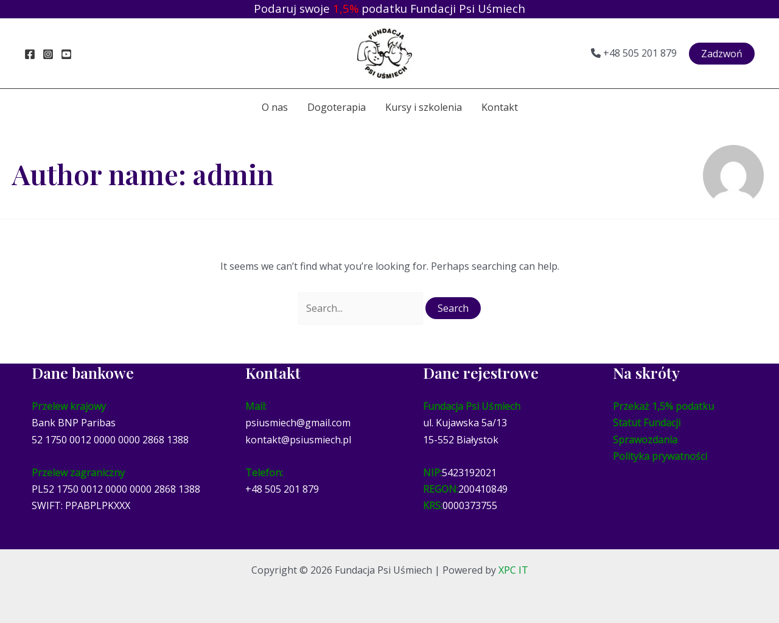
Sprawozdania (645, 439)
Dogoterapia (336, 107)
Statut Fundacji (646, 422)
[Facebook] (29, 54)
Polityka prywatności (660, 456)
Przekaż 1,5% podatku (663, 406)
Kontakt (499, 107)
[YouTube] (66, 54)
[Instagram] (48, 54)
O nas (275, 107)
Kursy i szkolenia (423, 107)
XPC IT (513, 570)
